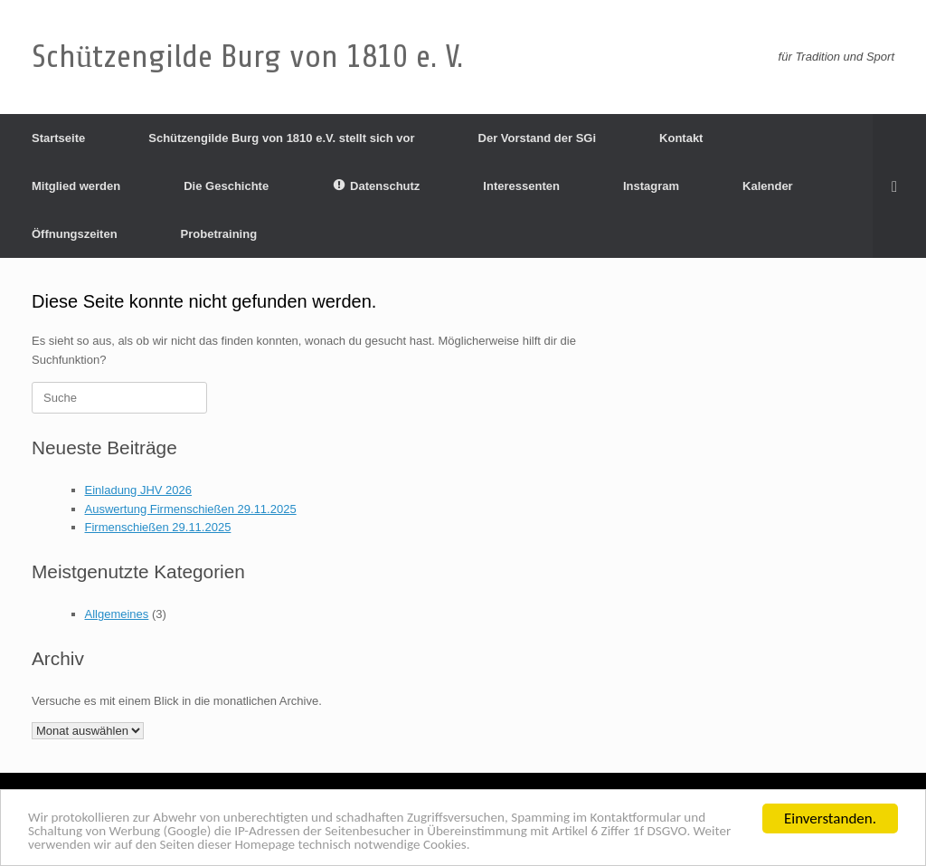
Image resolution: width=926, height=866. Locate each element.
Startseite (58, 138)
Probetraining (219, 234)
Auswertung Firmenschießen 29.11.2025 (191, 509)
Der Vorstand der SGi (537, 138)
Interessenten (521, 186)
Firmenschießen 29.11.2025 (158, 527)
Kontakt (681, 138)
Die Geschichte (226, 186)
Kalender (767, 186)
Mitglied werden (76, 186)
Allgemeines (117, 614)
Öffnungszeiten (75, 234)
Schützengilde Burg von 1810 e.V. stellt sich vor (281, 138)
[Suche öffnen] (899, 186)
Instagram (651, 186)
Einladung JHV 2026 (139, 490)
